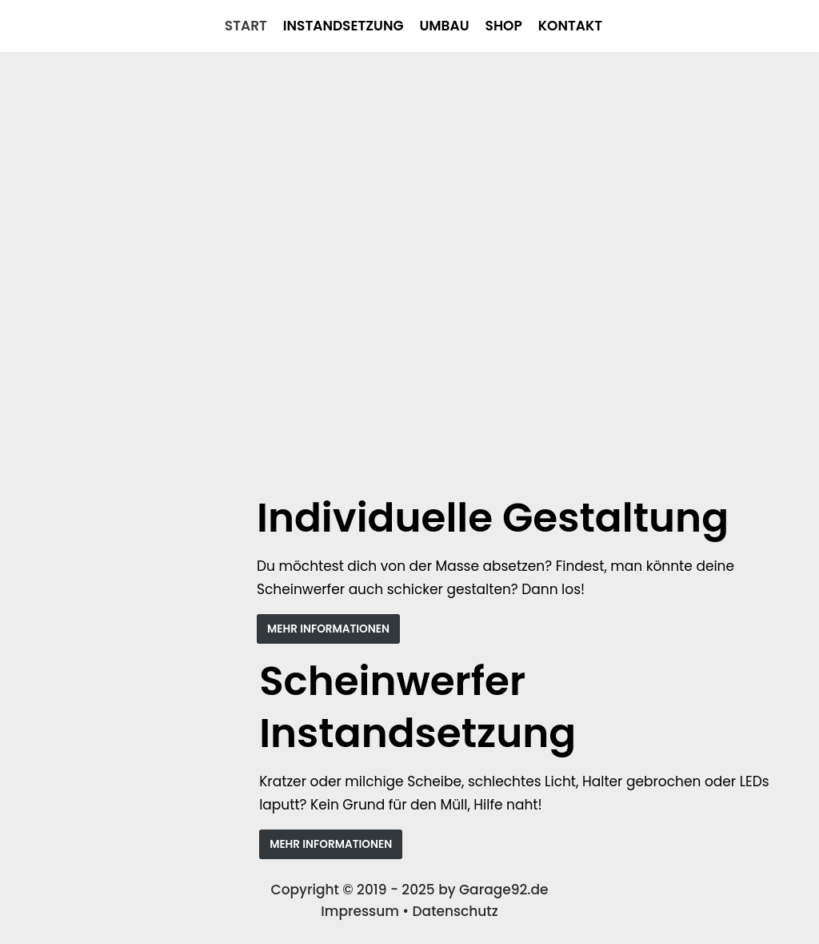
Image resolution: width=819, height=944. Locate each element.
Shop (503, 25)
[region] (409, 272)
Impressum (360, 911)
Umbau (444, 25)
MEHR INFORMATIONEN (328, 629)
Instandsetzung (343, 25)
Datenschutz (455, 911)
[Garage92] (13, 26)
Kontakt (570, 25)
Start (246, 25)
